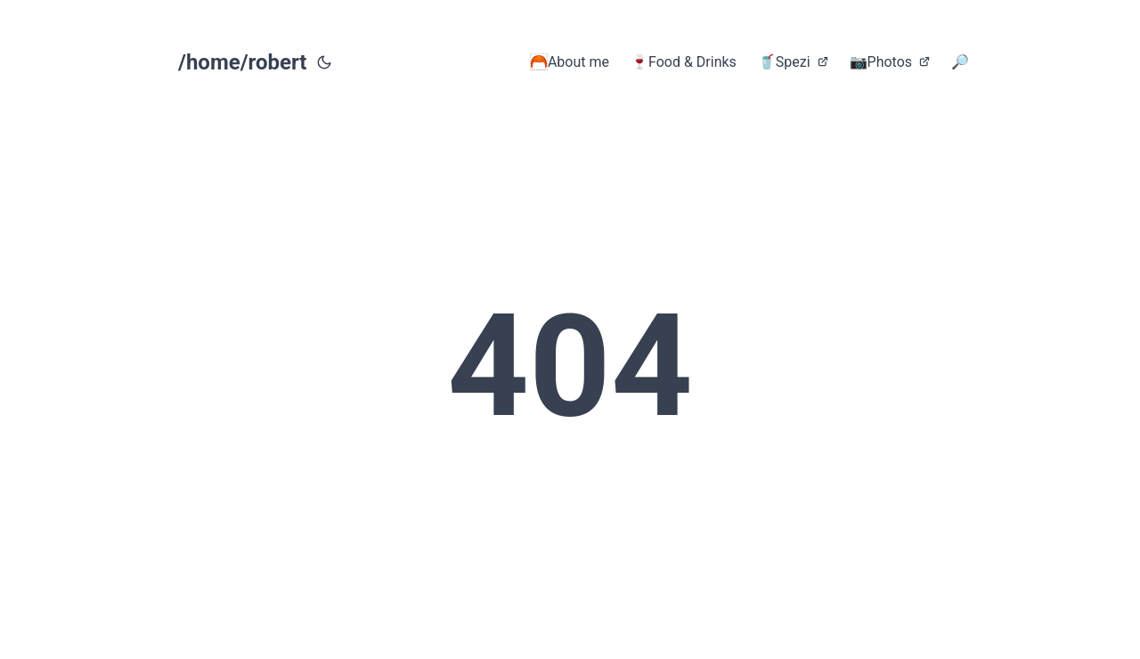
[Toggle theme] (324, 62)
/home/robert (242, 62)
